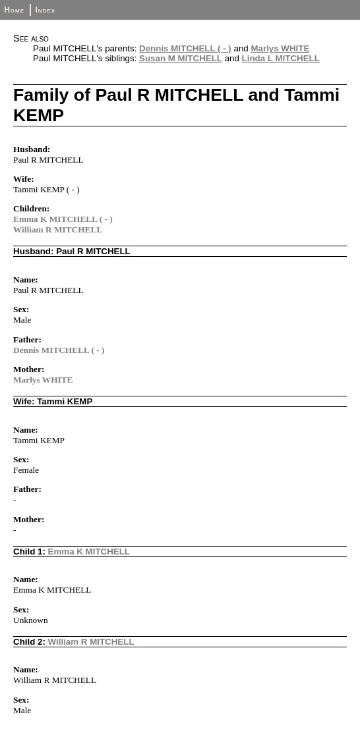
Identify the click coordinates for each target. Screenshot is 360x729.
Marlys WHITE (280, 48)
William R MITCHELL (57, 229)
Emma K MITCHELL (89, 551)
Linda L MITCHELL (281, 58)
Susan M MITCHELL (180, 58)
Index (45, 9)
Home (14, 9)
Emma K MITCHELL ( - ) (63, 219)
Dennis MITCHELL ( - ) (185, 48)
